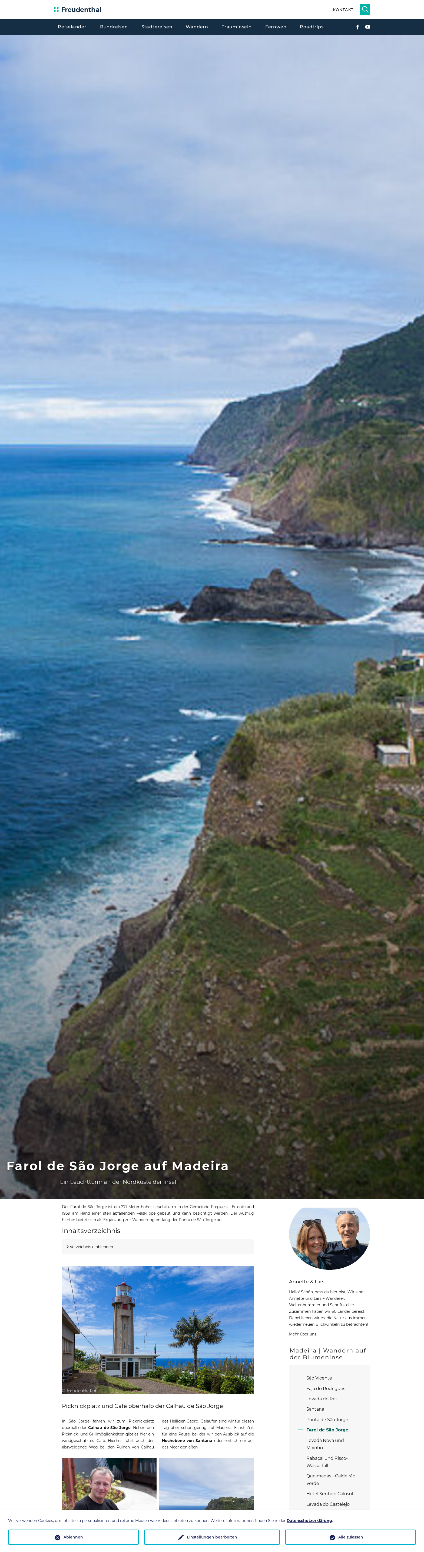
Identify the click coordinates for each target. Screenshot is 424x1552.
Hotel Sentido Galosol (329, 1493)
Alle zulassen (350, 1537)
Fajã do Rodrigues (325, 1388)
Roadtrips (311, 26)
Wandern (197, 26)
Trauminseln (237, 26)
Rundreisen (114, 26)
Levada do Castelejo (328, 1504)
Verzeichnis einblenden (91, 1246)
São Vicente (319, 1378)
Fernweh (276, 26)
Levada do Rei (321, 1398)
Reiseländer (72, 26)
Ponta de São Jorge (327, 1419)
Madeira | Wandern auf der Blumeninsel (328, 1354)
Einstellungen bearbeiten (212, 1537)
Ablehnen (73, 1537)
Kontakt (343, 10)
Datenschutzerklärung (309, 1520)
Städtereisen (157, 26)
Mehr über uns (302, 1334)
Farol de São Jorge (327, 1430)
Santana (315, 1409)
